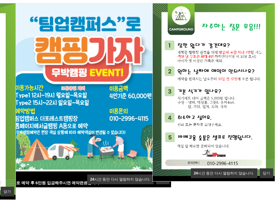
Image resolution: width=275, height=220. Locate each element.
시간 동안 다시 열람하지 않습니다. (120, 179)
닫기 (7, 191)
